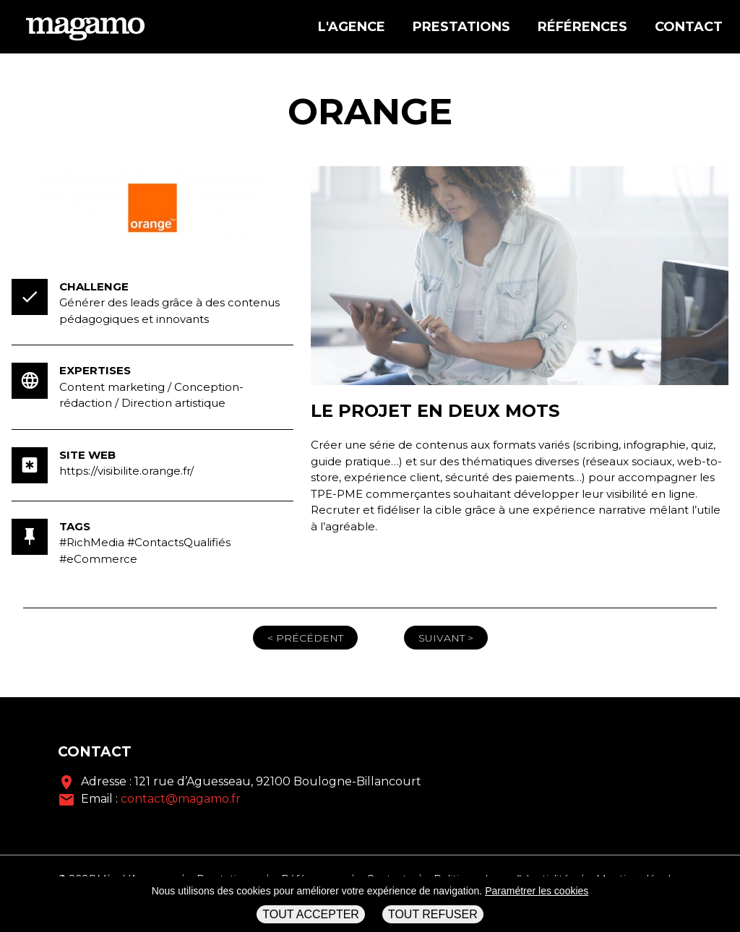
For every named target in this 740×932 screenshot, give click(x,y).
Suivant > (445, 637)
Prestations (461, 27)
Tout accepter (310, 914)
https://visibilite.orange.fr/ (126, 471)
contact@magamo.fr (181, 799)
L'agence (351, 27)
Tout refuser (433, 914)
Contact (689, 27)
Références (582, 27)
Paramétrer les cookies (536, 891)
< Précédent (305, 637)
